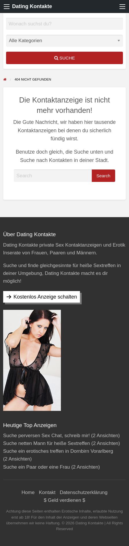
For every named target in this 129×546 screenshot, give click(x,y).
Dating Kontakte (32, 6)
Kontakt (47, 492)
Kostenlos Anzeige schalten (45, 297)
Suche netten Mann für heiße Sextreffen (46, 443)
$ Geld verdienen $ (64, 500)
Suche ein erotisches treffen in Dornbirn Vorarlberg (58, 451)
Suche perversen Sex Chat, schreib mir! (46, 435)
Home (28, 492)
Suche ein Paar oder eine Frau (36, 467)
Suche (64, 57)
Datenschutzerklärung (83, 492)
